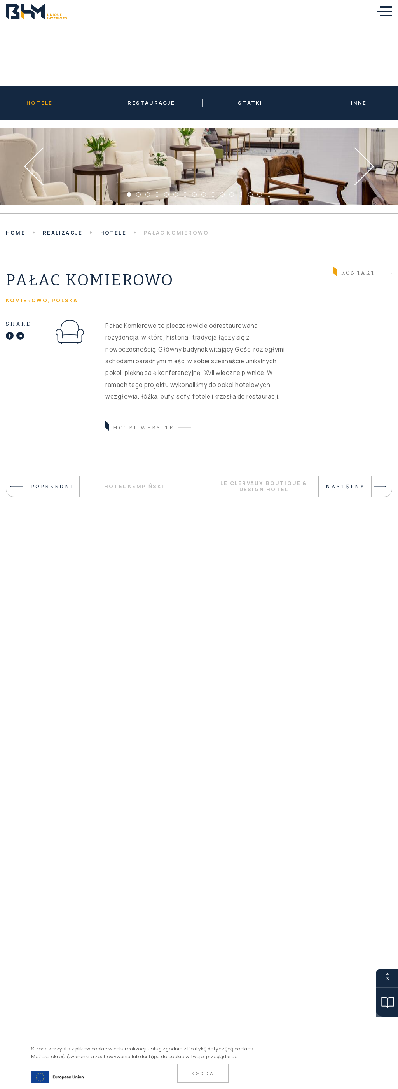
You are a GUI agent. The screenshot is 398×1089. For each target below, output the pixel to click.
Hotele (39, 102)
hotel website (139, 427)
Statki (250, 102)
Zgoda (203, 1073)
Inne (359, 102)
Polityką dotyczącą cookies (220, 1048)
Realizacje (62, 232)
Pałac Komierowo (176, 232)
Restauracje (151, 102)
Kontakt (354, 272)
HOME (15, 232)
